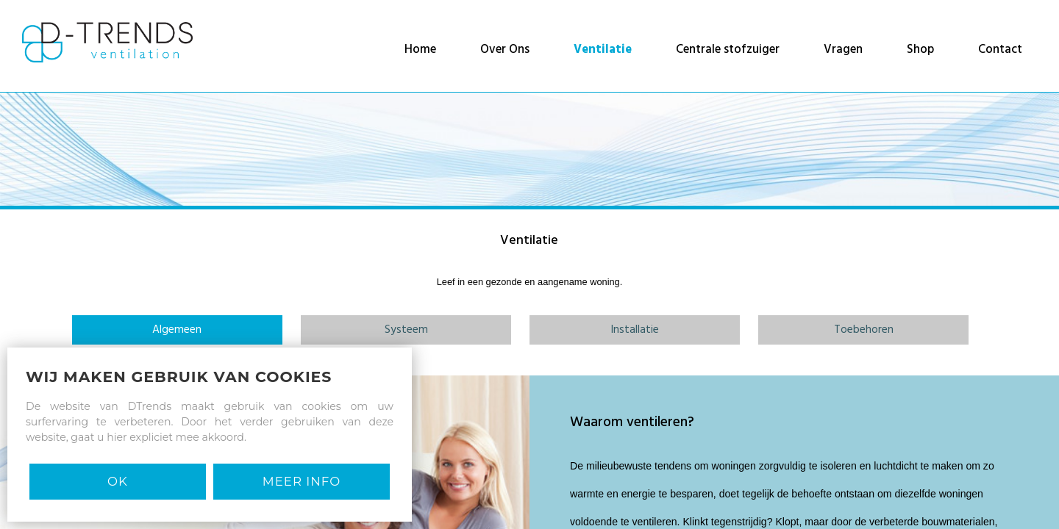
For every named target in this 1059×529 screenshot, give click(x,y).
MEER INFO (301, 481)
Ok (117, 481)
